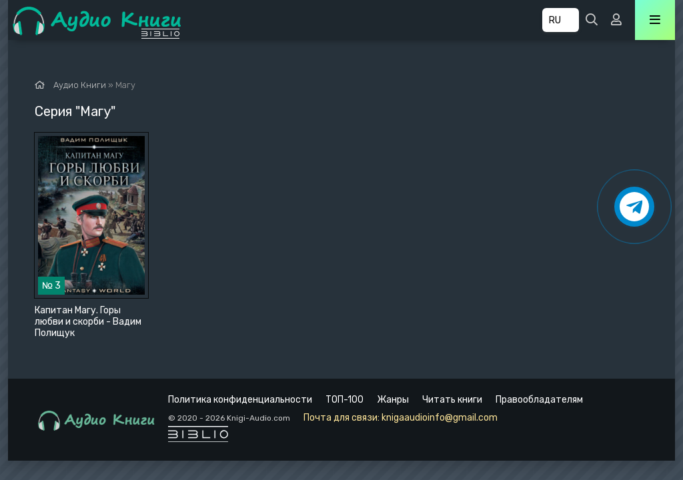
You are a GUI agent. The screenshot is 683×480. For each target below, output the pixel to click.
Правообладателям (539, 399)
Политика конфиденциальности (240, 399)
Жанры (393, 399)
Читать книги (452, 399)
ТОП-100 (344, 399)
